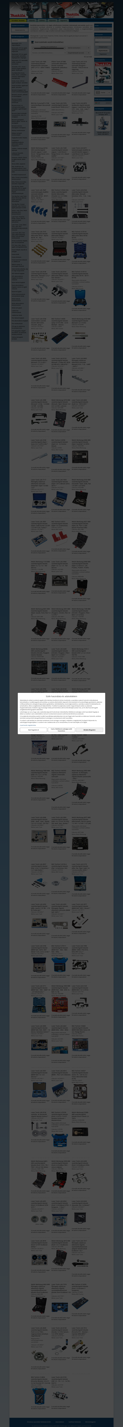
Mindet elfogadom (89, 730)
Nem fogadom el (33, 730)
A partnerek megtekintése (28, 725)
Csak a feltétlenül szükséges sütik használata (61, 730)
